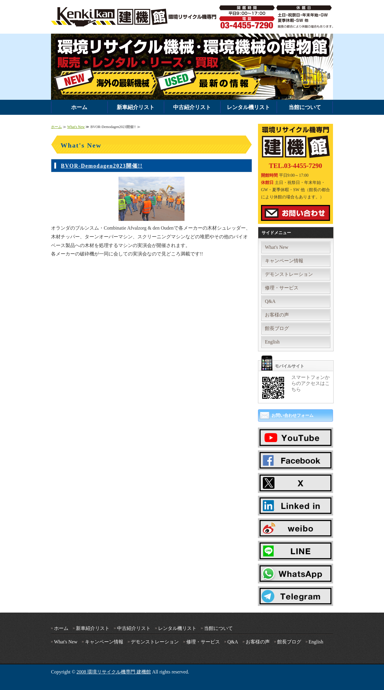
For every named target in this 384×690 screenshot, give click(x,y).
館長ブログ (277, 328)
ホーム (79, 107)
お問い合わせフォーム (293, 415)
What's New (76, 127)
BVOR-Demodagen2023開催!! (101, 166)
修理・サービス (281, 287)
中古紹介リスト (192, 107)
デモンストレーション (289, 274)
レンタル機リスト (248, 107)
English (272, 341)
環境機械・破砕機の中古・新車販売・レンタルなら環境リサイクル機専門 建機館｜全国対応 (135, 17)
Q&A (270, 301)
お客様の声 (277, 314)
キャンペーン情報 (284, 260)
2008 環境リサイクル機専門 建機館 (113, 671)
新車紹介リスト (135, 107)
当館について (305, 107)
